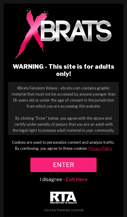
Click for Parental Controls (64, 201)
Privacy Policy (100, 148)
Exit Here (77, 179)
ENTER (63, 164)
